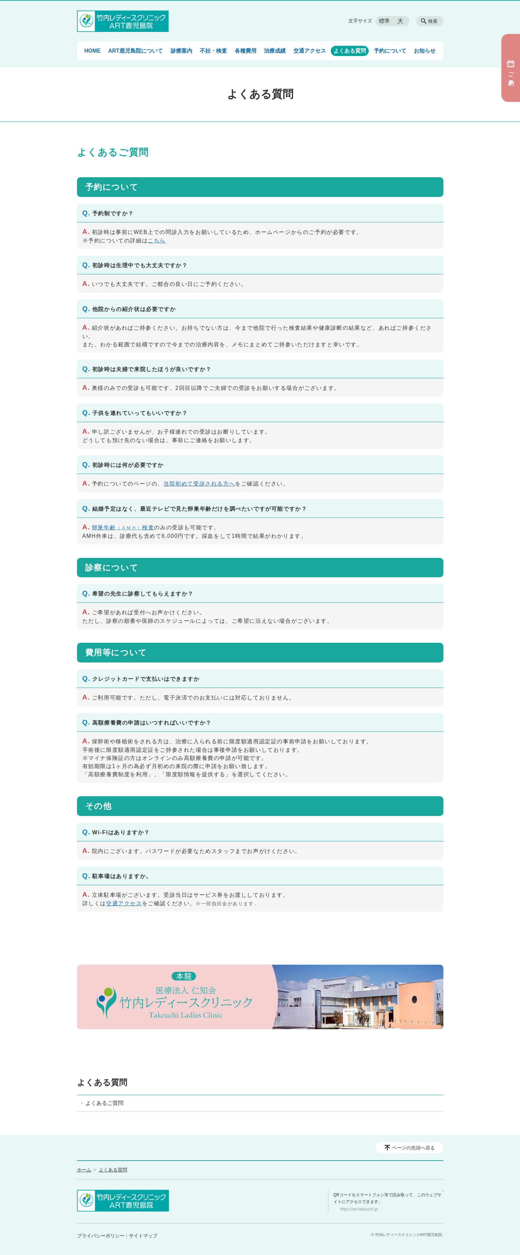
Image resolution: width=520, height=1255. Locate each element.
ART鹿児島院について (135, 51)
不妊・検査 (213, 51)
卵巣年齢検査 (123, 527)
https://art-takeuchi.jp (359, 1209)
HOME (92, 51)
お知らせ (425, 51)
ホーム (84, 1169)
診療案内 (181, 51)
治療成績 (275, 51)
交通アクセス (309, 51)
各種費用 (245, 51)
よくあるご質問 (104, 1103)
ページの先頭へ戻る (413, 1147)
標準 (384, 21)
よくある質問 (349, 51)
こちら (157, 240)
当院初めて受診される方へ (199, 484)
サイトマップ (143, 1235)
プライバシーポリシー (100, 1235)
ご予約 (510, 67)
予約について (390, 51)
